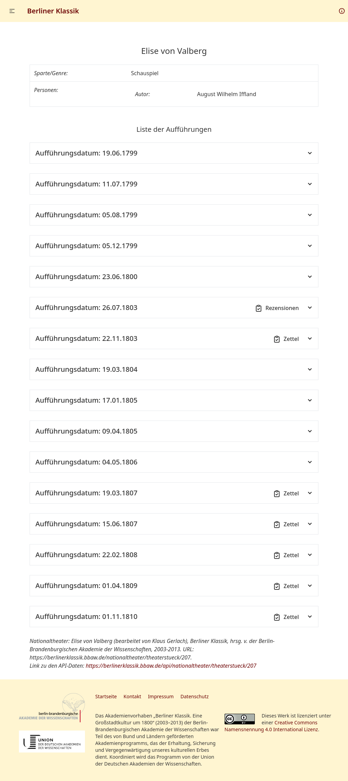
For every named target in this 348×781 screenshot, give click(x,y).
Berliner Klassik (53, 10)
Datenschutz (195, 696)
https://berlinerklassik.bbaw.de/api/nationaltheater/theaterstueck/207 (171, 665)
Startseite (106, 696)
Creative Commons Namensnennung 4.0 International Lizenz (271, 726)
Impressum (161, 696)
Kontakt (132, 696)
